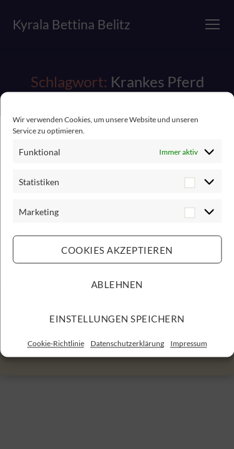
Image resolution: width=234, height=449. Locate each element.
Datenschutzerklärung (127, 343)
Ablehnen (117, 283)
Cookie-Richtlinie (55, 343)
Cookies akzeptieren (117, 249)
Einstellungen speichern (117, 318)
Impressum (188, 343)
